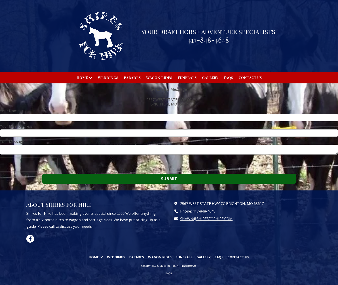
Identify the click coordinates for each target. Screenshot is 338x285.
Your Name (9, 111)
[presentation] (28, 164)
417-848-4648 (204, 211)
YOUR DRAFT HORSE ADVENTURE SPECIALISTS (208, 31)
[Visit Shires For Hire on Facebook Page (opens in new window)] (30, 239)
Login (169, 273)
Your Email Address (16, 126)
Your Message (12, 141)
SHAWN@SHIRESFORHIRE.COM (206, 218)
